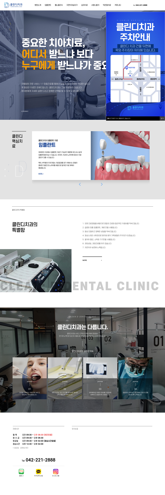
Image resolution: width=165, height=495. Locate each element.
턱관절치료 (107, 6)
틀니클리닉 (59, 6)
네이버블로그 (151, 6)
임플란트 (48, 6)
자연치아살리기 (72, 6)
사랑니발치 (95, 6)
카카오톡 (155, 6)
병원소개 (38, 6)
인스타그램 (159, 6)
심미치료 (84, 6)
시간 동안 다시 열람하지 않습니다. (119, 118)
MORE (85, 263)
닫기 (162, 118)
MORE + (40, 175)
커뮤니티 (118, 6)
